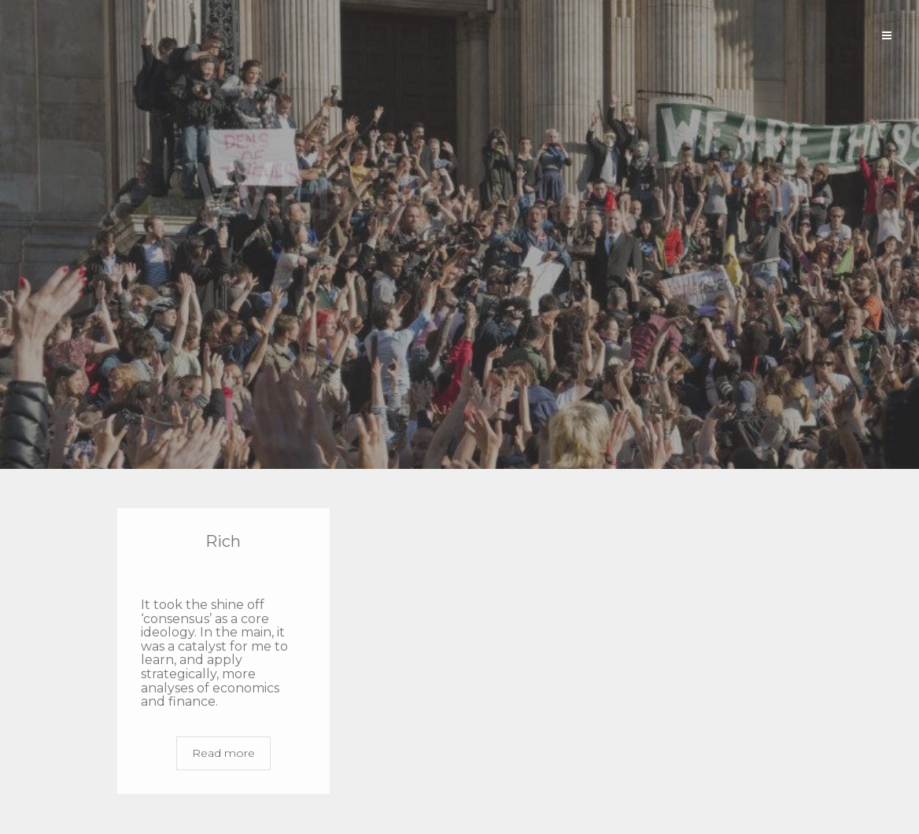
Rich (223, 541)
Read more (223, 753)
